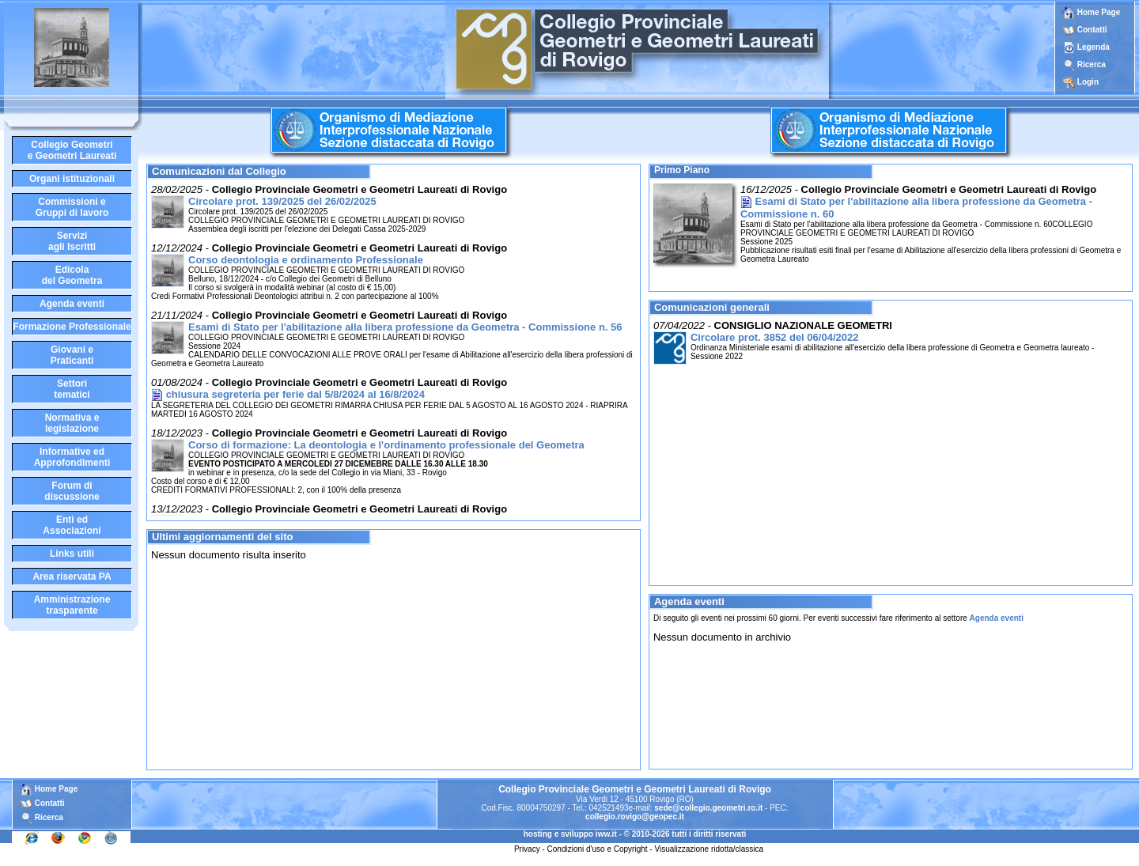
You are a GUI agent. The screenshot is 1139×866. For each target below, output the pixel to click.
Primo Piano (682, 170)
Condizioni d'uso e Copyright (597, 849)
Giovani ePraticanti (72, 355)
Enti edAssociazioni (71, 525)
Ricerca (1091, 64)
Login (1088, 82)
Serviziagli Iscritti (72, 241)
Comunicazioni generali (712, 307)
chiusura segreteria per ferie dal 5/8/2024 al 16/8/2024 (295, 394)
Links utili (72, 553)
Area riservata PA (71, 576)
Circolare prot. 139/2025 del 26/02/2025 (282, 201)
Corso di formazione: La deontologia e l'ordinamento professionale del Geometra (386, 445)
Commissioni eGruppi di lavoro (72, 207)
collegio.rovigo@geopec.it (634, 816)
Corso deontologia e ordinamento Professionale (305, 260)
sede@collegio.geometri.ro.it (708, 808)
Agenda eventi (72, 303)
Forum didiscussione (71, 491)
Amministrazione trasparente (72, 605)
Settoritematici (71, 389)
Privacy (527, 849)
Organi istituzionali (72, 178)
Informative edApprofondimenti (72, 457)
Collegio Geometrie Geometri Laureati (72, 150)
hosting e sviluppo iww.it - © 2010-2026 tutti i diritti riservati (635, 834)
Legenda (1093, 47)
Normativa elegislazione (72, 423)
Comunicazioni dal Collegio (219, 171)
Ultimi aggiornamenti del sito (222, 537)
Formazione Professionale (72, 326)
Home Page (1091, 12)
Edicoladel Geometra (72, 275)
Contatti (1092, 29)
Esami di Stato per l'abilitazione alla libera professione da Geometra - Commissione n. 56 (405, 327)
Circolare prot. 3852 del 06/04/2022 (774, 337)
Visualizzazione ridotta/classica (708, 849)
